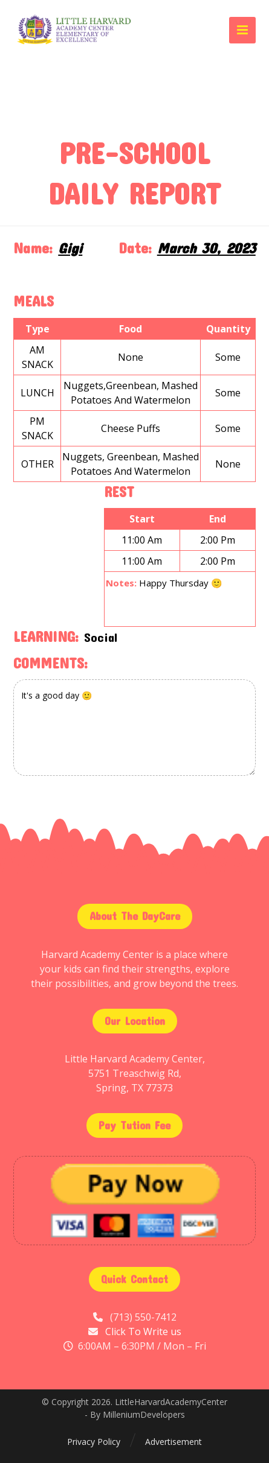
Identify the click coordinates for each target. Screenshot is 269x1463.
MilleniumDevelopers (144, 1414)
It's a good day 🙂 (134, 727)
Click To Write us (143, 1331)
